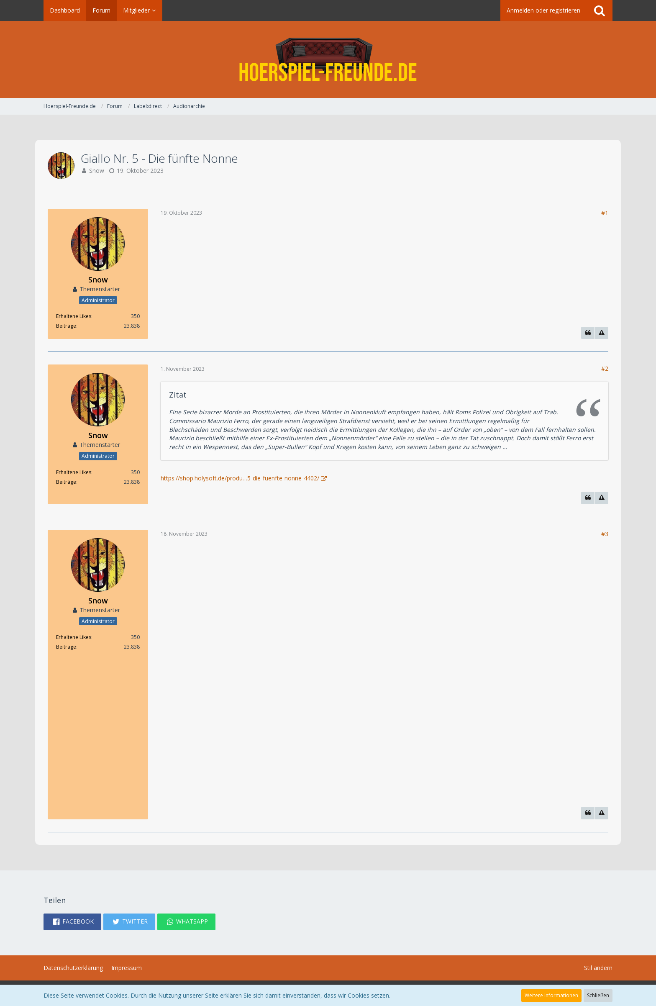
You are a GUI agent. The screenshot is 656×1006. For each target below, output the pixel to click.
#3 (604, 534)
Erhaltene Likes (73, 316)
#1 (604, 213)
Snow (96, 171)
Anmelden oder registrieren (543, 10)
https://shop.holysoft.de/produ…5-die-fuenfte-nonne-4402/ (240, 478)
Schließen (598, 995)
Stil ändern (598, 968)
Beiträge (66, 325)
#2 (604, 368)
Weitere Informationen (551, 995)
